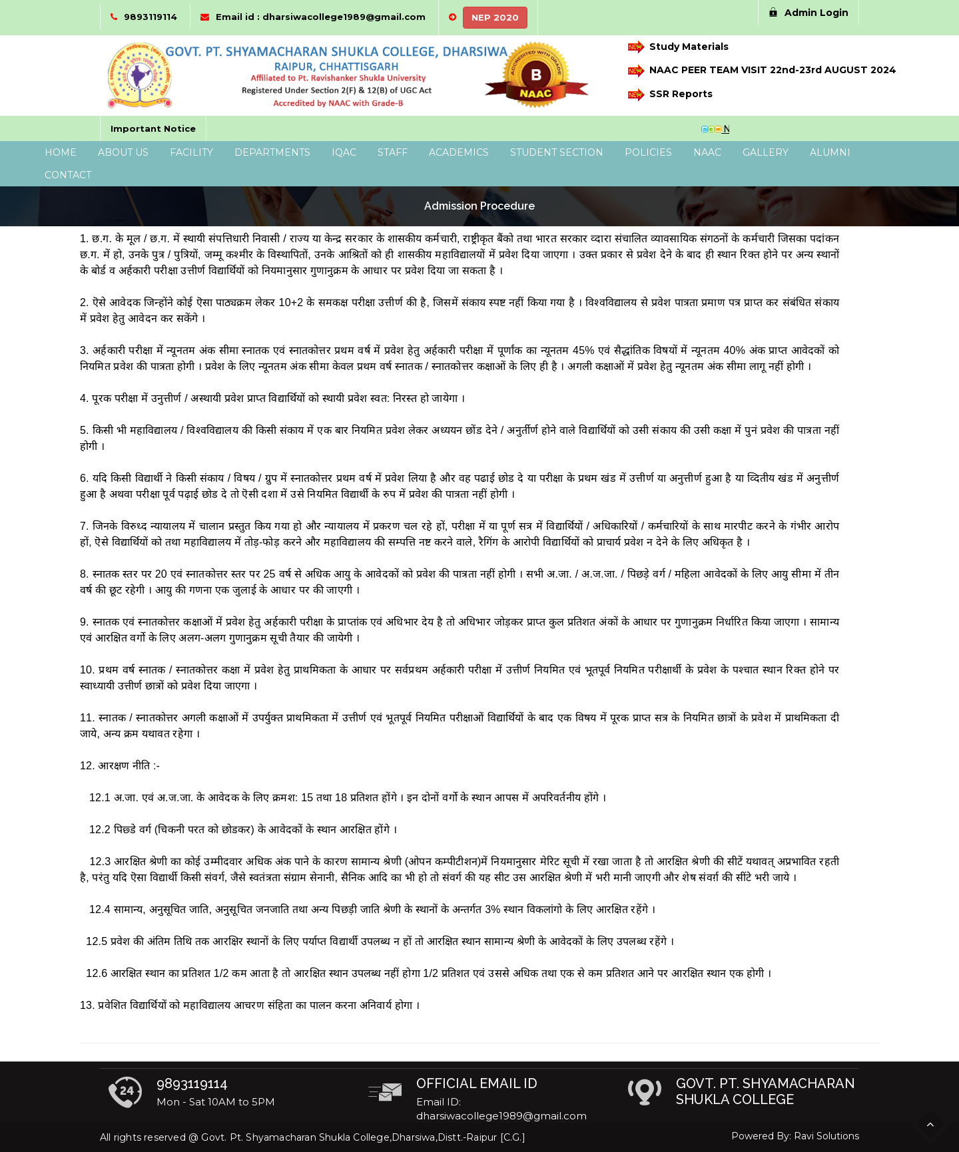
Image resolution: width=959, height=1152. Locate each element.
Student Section (556, 152)
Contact (68, 175)
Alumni (830, 152)
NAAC (707, 152)
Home (61, 152)
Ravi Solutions (826, 1136)
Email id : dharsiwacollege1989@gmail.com (321, 16)
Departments (272, 152)
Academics (459, 152)
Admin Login (808, 13)
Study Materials (678, 47)
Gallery (766, 152)
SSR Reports (670, 95)
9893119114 (150, 16)
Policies (648, 152)
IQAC (344, 152)
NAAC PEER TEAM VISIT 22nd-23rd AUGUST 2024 (756, 71)
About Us (123, 152)
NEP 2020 (495, 17)
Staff (393, 152)
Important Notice (153, 128)
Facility (191, 152)
